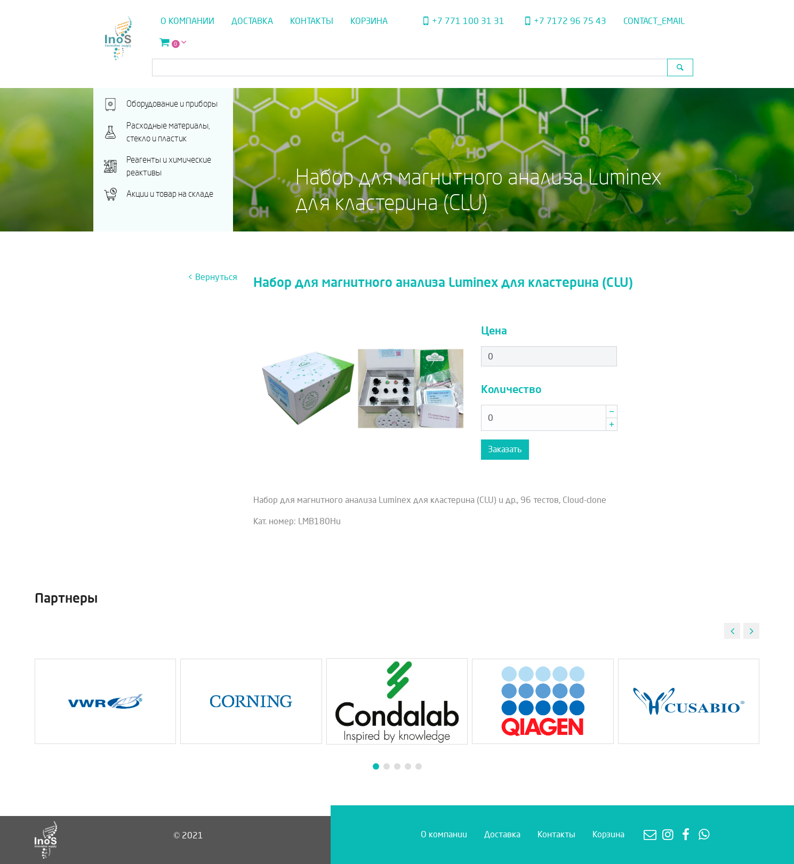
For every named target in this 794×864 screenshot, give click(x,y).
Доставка (252, 21)
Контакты (311, 21)
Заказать (505, 449)
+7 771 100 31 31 (462, 21)
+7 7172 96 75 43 (564, 21)
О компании (187, 21)
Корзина (369, 21)
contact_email (654, 21)
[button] (751, 631)
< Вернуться (212, 277)
